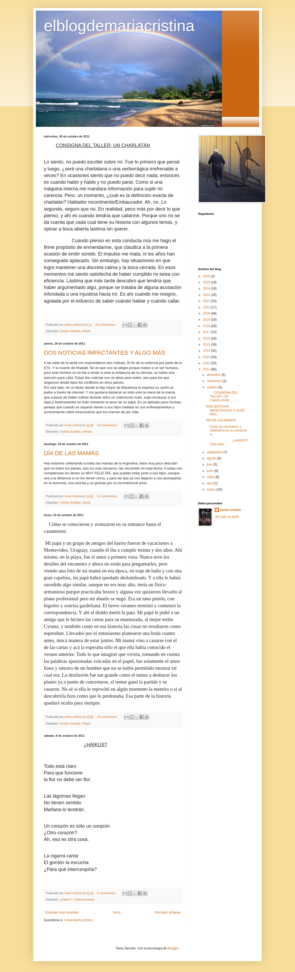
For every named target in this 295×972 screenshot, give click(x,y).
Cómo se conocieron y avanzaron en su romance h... (226, 430)
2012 (207, 363)
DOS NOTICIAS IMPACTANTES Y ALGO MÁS (104, 352)
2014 (207, 351)
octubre (212, 387)
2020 (207, 313)
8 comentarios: (107, 893)
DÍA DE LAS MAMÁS (71, 453)
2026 (207, 276)
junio (210, 471)
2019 (207, 319)
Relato (86, 331)
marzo (212, 489)
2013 (207, 357)
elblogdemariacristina (119, 26)
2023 (207, 295)
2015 (207, 344)
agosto (212, 458)
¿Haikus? (66, 899)
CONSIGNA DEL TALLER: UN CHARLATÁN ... (222, 396)
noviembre (214, 381)
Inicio (117, 912)
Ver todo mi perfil (227, 517)
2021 (207, 307)
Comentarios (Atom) (78, 920)
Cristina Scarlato (70, 331)
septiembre (215, 452)
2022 (207, 301)
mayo (211, 477)
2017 (207, 332)
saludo (86, 502)
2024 (207, 288)
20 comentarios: (107, 716)
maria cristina (230, 510)
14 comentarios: (107, 425)
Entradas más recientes (62, 912)
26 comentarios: (106, 324)
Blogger (172, 948)
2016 (207, 338)
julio (210, 464)
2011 (207, 369)
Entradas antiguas (168, 912)
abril (210, 483)
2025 (207, 282)
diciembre (214, 375)
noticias (87, 431)
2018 (207, 326)
